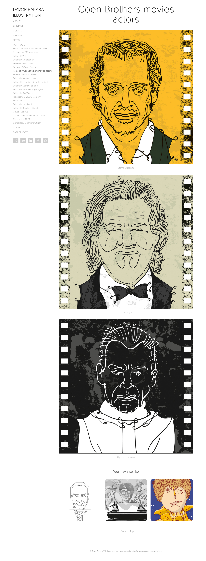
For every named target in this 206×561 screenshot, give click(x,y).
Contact (18, 25)
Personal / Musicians (23, 63)
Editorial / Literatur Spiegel (25, 85)
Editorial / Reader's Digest (25, 107)
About (16, 21)
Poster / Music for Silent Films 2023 (30, 48)
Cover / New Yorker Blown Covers (30, 115)
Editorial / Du (19, 100)
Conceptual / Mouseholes (25, 52)
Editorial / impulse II (22, 104)
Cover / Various (20, 111)
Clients (17, 30)
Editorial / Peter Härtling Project (28, 89)
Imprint (17, 127)
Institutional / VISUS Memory (27, 96)
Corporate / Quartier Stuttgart (27, 122)
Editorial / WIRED (21, 55)
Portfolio (19, 44)
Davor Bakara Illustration (29, 12)
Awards (17, 35)
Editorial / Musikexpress (24, 78)
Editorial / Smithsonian (23, 59)
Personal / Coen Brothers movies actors (32, 70)
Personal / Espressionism (25, 74)
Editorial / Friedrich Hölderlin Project (30, 81)
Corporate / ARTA (21, 119)
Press (16, 40)
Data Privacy (20, 132)
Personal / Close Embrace (25, 67)
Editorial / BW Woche (23, 93)
